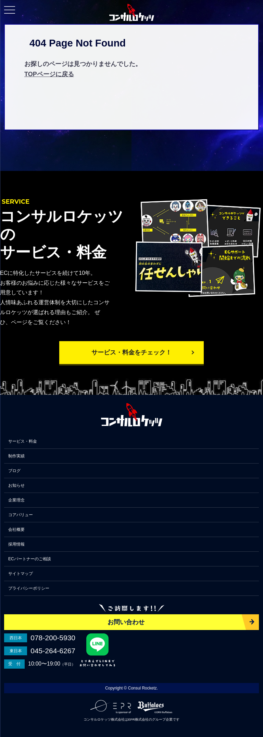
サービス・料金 (22, 441)
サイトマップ (20, 573)
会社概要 (16, 529)
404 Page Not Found (77, 43)
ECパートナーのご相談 (29, 559)
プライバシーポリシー (28, 588)
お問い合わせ (126, 622)
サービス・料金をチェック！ (131, 352)
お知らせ (16, 485)
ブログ (14, 470)
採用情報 (16, 544)
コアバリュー (20, 514)
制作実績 (16, 456)
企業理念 (16, 500)
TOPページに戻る (49, 74)
